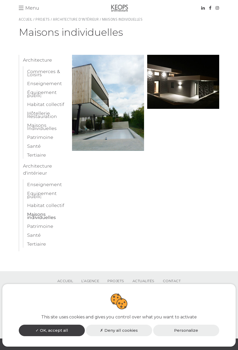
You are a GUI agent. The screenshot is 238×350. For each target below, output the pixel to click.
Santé (34, 146)
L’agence (90, 281)
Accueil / (27, 19)
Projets (116, 281)
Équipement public (42, 94)
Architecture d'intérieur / (77, 19)
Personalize (186, 330)
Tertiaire (36, 155)
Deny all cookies (119, 330)
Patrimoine (40, 137)
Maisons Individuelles (42, 126)
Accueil (65, 281)
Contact (172, 281)
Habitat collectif (45, 104)
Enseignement (44, 83)
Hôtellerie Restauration (42, 114)
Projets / (43, 19)
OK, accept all (51, 330)
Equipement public (42, 195)
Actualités (143, 281)
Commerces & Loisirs (43, 73)
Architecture (37, 60)
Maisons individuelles (41, 215)
